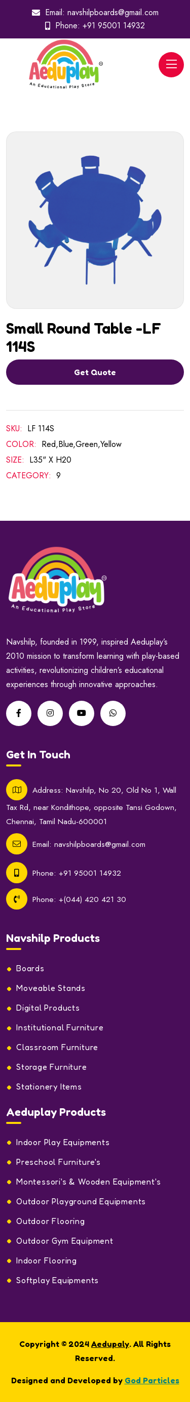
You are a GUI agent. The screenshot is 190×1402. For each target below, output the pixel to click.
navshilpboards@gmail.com (113, 12)
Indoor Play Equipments (63, 1142)
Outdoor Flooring (50, 1221)
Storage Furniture (51, 1067)
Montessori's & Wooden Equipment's (88, 1182)
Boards (30, 968)
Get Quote (95, 372)
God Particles (152, 1380)
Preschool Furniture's (58, 1162)
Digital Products (48, 1008)
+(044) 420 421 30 (92, 899)
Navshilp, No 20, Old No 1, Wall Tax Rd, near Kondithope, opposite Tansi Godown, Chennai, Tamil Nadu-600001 (91, 805)
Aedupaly (110, 1344)
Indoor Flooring (46, 1260)
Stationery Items (49, 1086)
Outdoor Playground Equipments (81, 1201)
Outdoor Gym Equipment (64, 1241)
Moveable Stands (51, 988)
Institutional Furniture (59, 1027)
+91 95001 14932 (114, 25)
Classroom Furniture (57, 1047)
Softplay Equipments (57, 1280)
